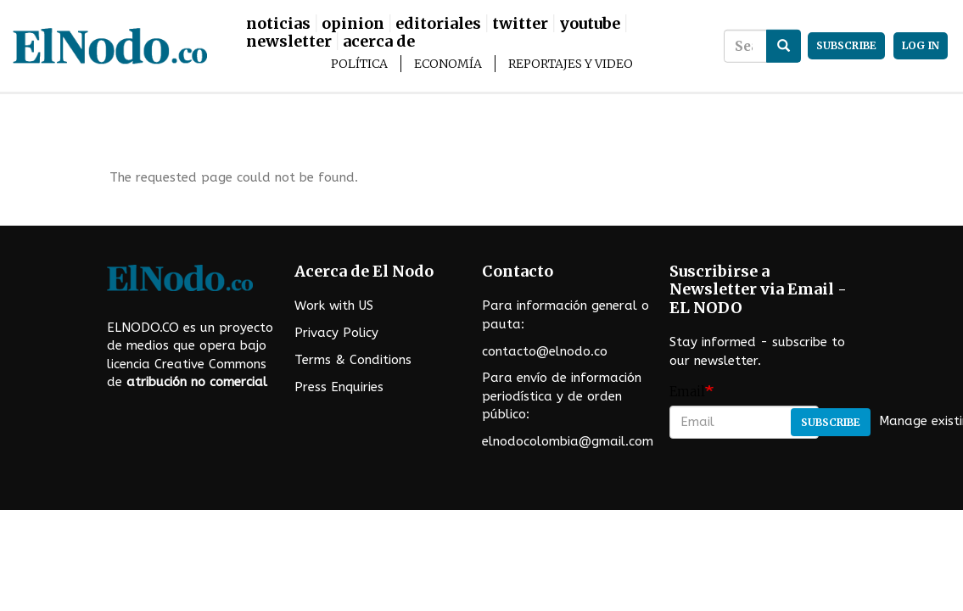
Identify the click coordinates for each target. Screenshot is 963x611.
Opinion (353, 23)
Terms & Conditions (353, 359)
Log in (920, 45)
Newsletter (289, 41)
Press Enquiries (339, 387)
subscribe (846, 45)
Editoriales (438, 23)
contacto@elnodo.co (544, 351)
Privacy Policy (336, 332)
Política (359, 63)
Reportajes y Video (570, 63)
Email (687, 392)
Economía (448, 63)
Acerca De (379, 41)
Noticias (278, 23)
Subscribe (830, 422)
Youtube (589, 23)
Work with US (333, 305)
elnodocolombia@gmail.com (567, 441)
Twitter (520, 23)
